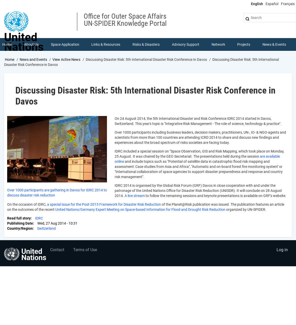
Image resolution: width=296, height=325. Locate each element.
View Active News (66, 59)
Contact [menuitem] (57, 249)
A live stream (135, 196)
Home (9, 59)
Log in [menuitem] (282, 249)
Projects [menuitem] (243, 44)
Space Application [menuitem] (65, 44)
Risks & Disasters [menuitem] (146, 44)
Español (272, 4)
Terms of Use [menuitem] (85, 249)
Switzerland (46, 228)
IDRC (39, 218)
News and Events (33, 59)
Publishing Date (20, 223)
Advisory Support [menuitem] (185, 44)
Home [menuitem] (7, 44)
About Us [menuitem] (31, 44)
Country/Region (20, 228)
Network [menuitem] (218, 44)
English (257, 4)
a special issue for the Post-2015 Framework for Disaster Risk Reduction (104, 204)
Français (288, 4)
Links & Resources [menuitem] (105, 44)
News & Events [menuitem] (274, 44)
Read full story (19, 218)
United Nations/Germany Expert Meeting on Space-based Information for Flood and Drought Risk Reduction (140, 209)
